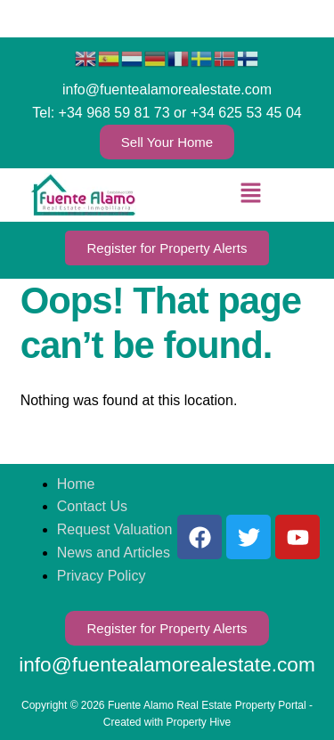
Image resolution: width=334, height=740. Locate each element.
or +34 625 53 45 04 (238, 112)
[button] (250, 194)
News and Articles (113, 552)
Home (76, 484)
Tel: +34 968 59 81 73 (100, 112)
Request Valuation (115, 529)
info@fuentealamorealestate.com (167, 89)
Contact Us (92, 506)
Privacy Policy (101, 575)
